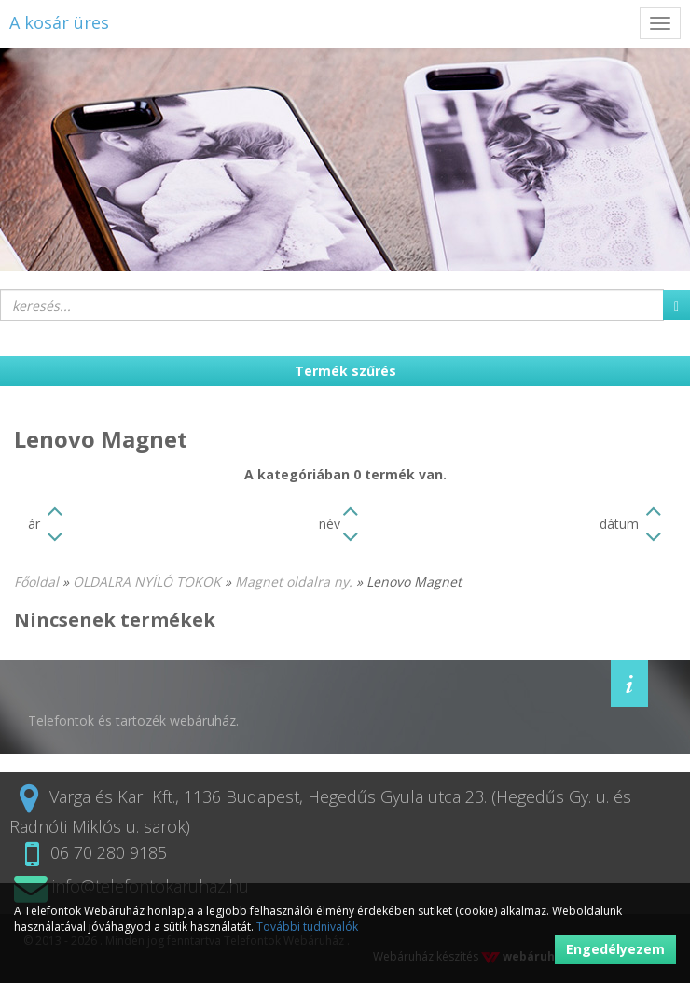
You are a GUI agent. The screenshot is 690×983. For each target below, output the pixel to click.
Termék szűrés (345, 371)
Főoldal (36, 581)
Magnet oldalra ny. (293, 581)
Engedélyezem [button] (615, 949)
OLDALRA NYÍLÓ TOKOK (147, 581)
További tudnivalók (307, 927)
